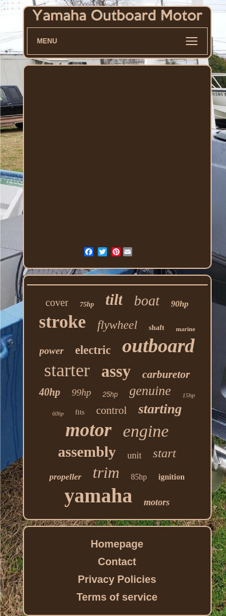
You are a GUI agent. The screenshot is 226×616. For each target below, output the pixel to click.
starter (67, 370)
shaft (156, 327)
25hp (110, 394)
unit (134, 455)
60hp (58, 413)
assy (116, 371)
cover (57, 302)
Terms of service (117, 597)
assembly (87, 452)
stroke (62, 322)
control (111, 410)
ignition (171, 477)
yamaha (99, 496)
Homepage (116, 544)
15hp (189, 395)
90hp (180, 303)
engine (146, 430)
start (164, 453)
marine (185, 328)
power (51, 350)
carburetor (166, 374)
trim (106, 472)
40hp (49, 392)
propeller (65, 476)
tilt (113, 299)
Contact (117, 561)
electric (92, 350)
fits (80, 412)
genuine (150, 391)
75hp (87, 304)
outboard (158, 345)
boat (146, 300)
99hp (81, 392)
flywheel (117, 325)
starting (160, 408)
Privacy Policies (117, 579)
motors (156, 502)
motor (88, 430)
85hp (139, 477)
